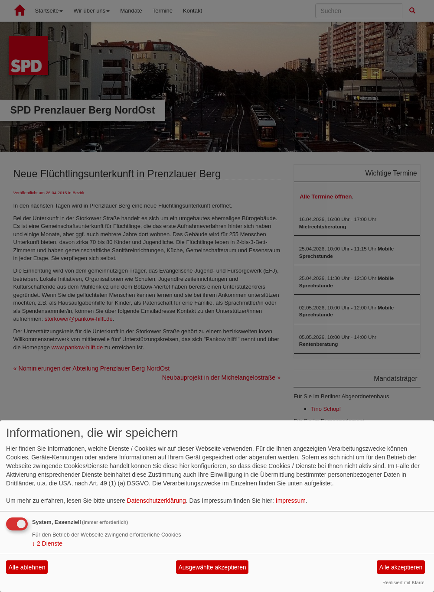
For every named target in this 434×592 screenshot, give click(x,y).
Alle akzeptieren (401, 567)
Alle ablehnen (27, 567)
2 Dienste (47, 543)
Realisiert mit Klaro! (403, 582)
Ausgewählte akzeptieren (212, 567)
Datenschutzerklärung (156, 500)
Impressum (291, 500)
